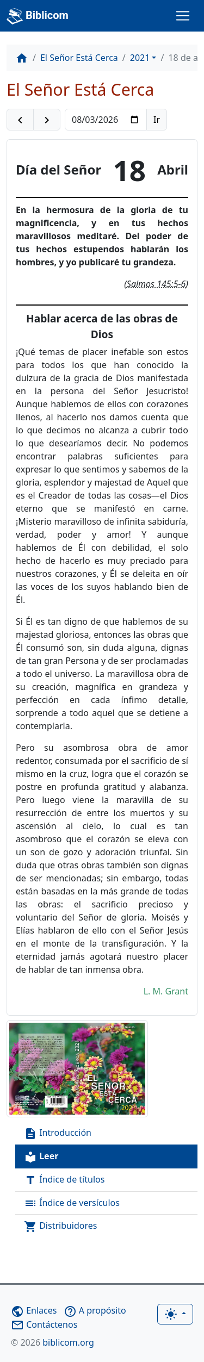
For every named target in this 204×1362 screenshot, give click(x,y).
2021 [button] (140, 58)
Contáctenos (44, 1324)
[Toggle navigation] (182, 15)
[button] (20, 119)
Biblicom (38, 16)
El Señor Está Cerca (79, 58)
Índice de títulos (64, 1180)
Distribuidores (60, 1226)
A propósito (95, 1310)
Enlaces (34, 1310)
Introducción (57, 1133)
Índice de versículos (72, 1203)
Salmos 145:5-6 (156, 284)
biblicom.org (52, 1342)
